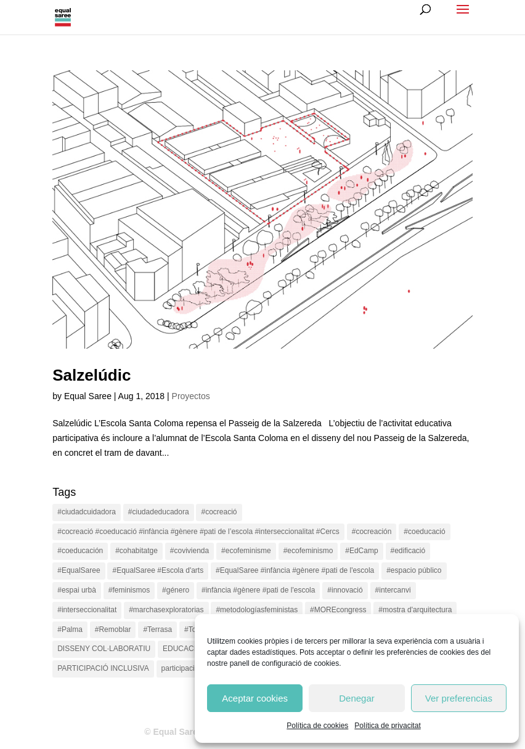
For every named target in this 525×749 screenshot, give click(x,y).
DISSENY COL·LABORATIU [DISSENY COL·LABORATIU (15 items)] (103, 648)
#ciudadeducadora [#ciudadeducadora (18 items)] (158, 512)
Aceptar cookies (255, 698)
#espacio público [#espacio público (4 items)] (413, 570)
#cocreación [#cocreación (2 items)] (372, 531)
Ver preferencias (458, 698)
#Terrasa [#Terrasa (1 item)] (157, 629)
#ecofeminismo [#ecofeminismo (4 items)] (308, 550)
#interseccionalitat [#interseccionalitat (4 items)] (86, 609)
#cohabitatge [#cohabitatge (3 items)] (136, 550)
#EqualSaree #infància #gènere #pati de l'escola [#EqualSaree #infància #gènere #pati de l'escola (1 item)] (295, 570)
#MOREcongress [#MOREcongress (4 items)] (338, 609)
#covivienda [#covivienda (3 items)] (189, 550)
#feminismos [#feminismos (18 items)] (129, 590)
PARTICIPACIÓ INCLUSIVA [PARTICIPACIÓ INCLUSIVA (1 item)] (103, 668)
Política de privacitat (387, 725)
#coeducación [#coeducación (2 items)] (80, 550)
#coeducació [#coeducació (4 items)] (424, 531)
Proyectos (191, 396)
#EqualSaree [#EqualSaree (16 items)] (78, 570)
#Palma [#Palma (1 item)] (70, 629)
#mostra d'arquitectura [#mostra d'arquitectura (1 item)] (415, 609)
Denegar (357, 698)
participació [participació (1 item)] (180, 668)
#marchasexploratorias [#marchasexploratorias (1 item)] (166, 609)
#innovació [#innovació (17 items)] (344, 590)
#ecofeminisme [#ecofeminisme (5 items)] (246, 550)
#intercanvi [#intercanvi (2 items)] (393, 590)
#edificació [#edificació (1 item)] (408, 550)
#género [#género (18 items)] (175, 590)
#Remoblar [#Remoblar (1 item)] (113, 629)
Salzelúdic (91, 375)
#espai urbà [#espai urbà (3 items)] (76, 590)
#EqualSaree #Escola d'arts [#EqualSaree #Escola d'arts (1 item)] (157, 570)
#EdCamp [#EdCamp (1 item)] (361, 550)
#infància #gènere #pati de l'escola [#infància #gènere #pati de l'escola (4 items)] (258, 590)
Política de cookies (317, 725)
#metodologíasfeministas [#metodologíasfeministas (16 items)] (257, 609)
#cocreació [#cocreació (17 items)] (219, 512)
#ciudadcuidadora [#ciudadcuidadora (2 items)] (86, 512)
